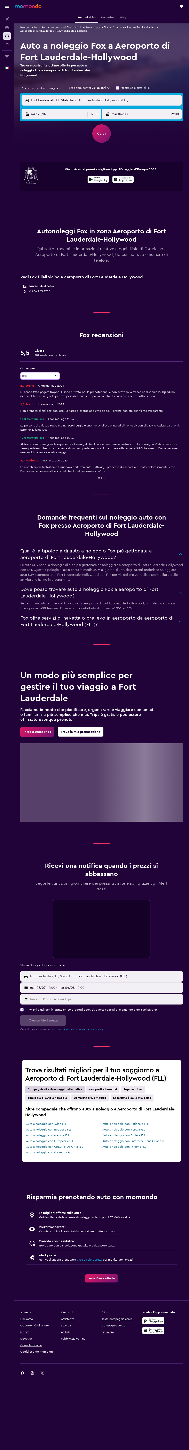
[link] (37, 732)
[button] (6, 6)
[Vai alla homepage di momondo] (28, 6)
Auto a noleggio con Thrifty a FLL (124, 1146)
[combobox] (42, 88)
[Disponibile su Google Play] (98, 180)
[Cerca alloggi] (7, 27)
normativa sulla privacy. (91, 1029)
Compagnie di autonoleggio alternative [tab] (55, 1089)
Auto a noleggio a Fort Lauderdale (135, 27)
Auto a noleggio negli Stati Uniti (60, 27)
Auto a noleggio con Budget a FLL (48, 1129)
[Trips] (7, 56)
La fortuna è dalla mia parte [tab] (132, 1098)
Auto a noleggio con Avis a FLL (46, 1124)
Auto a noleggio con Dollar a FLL (123, 1135)
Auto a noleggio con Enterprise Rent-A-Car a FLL (134, 1141)
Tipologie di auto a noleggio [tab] (47, 1098)
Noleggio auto (28, 27)
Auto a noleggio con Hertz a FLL (123, 1129)
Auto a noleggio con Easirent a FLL (49, 1152)
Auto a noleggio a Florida (97, 27)
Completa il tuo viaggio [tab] (90, 1098)
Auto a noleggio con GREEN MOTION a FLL (54, 1146)
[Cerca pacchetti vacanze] (7, 44)
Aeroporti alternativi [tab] (103, 1089)
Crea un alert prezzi (89, 1259)
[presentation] (123, 179)
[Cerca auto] (7, 36)
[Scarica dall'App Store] (123, 180)
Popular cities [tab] (133, 1089)
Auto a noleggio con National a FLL (125, 1124)
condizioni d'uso (66, 1029)
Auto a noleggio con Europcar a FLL (50, 1141)
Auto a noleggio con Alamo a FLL (48, 1135)
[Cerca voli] (7, 19)
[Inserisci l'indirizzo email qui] (106, 999)
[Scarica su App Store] (153, 1330)
